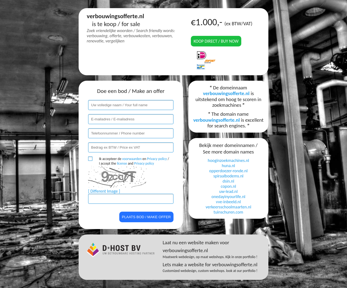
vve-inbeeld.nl (228, 201)
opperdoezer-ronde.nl (228, 170)
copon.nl (228, 186)
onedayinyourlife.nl (228, 196)
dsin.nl (228, 181)
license (122, 163)
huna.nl (228, 165)
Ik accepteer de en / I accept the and (134, 161)
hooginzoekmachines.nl (228, 160)
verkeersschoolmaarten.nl (228, 206)
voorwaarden (132, 158)
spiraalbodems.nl (228, 176)
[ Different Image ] (104, 191)
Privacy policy (157, 158)
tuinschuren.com (228, 212)
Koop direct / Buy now (216, 41)
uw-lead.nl (228, 191)
